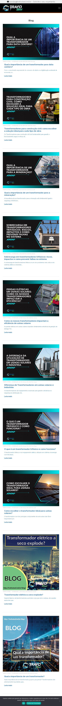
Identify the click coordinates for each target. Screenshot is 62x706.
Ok (23, 703)
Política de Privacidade (33, 703)
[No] (60, 701)
